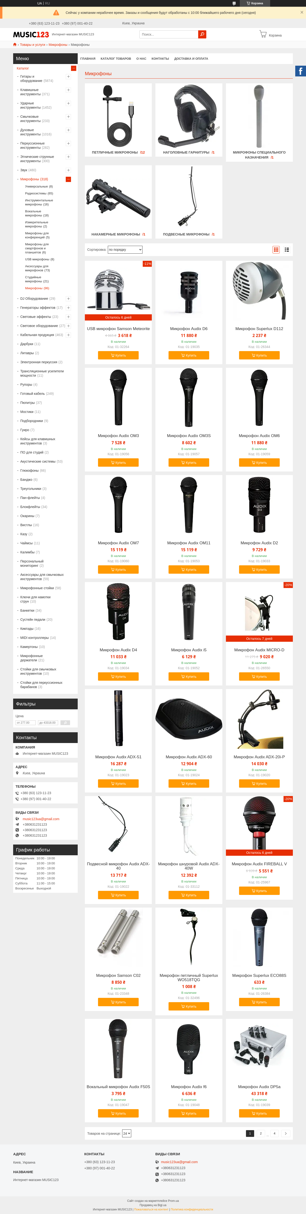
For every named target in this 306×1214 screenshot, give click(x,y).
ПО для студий (32, 452)
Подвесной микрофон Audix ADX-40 (118, 866)
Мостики (26, 412)
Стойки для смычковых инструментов (38, 671)
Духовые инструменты (30, 132)
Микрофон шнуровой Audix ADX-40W (188, 866)
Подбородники (31, 421)
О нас (142, 58)
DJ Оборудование (34, 298)
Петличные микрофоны (115, 152)
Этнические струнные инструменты (37, 159)
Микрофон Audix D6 (189, 329)
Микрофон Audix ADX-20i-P (259, 757)
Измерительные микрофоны (36, 224)
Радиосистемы (35, 193)
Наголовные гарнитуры (186, 152)
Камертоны (29, 647)
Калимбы (27, 552)
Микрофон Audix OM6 (259, 436)
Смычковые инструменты (30, 119)
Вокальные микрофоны (33, 213)
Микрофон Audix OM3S (189, 436)
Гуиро (24, 430)
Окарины (27, 516)
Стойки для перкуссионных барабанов (41, 685)
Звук (23, 170)
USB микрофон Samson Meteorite (118, 329)
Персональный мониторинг (32, 563)
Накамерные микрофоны (116, 234)
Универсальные (36, 186)
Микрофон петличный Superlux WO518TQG (189, 977)
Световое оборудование (39, 326)
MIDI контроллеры (34, 638)
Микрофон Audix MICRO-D (259, 650)
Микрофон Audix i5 (189, 650)
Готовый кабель (32, 394)
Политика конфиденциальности (192, 1209)
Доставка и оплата (191, 58)
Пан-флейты (30, 498)
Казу (23, 534)
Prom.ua (173, 1201)
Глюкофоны (29, 470)
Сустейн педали (32, 619)
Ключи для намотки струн (35, 599)
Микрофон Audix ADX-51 (118, 757)
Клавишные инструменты (30, 92)
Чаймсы (26, 543)
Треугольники (30, 489)
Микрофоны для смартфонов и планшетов (37, 248)
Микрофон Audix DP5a (259, 1087)
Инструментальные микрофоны (39, 202)
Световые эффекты (35, 317)
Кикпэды (26, 629)
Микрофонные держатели (31, 658)
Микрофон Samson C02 (118, 975)
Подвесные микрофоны (186, 234)
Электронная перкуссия (38, 362)
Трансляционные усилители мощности (42, 373)
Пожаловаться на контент (151, 1209)
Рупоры (26, 384)
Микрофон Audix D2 (259, 543)
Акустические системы (37, 461)
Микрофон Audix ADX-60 (189, 757)
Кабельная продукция (37, 335)
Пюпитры (27, 403)
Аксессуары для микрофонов (36, 268)
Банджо (26, 479)
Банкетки (27, 610)
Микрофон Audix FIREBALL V (259, 864)
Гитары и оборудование (31, 79)
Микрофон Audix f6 (189, 1087)
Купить (120, 355)
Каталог (23, 68)
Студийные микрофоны (33, 279)
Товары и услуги (32, 45)
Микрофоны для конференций (37, 235)
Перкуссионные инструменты (32, 145)
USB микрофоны (37, 259)
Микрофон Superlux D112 (259, 329)
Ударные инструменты (30, 105)
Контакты (160, 58)
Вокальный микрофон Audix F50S (118, 1087)
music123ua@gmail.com (41, 819)
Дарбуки (26, 344)
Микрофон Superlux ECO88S (259, 975)
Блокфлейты (30, 507)
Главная (87, 58)
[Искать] (202, 34)
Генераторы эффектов (37, 308)
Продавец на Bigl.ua (153, 1205)
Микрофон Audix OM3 (118, 436)
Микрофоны (58, 45)
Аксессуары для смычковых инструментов (42, 577)
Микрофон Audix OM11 (188, 543)
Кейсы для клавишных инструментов (37, 441)
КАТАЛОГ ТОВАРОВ (116, 58)
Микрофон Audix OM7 (118, 543)
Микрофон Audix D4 (118, 650)
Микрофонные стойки (37, 588)
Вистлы (26, 525)
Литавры (27, 353)
